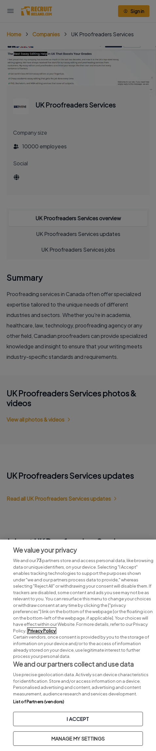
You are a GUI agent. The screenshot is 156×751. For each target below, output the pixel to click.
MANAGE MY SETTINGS (78, 738)
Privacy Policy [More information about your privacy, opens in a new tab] (42, 630)
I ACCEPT (78, 719)
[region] (78, 645)
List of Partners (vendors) (38, 701)
